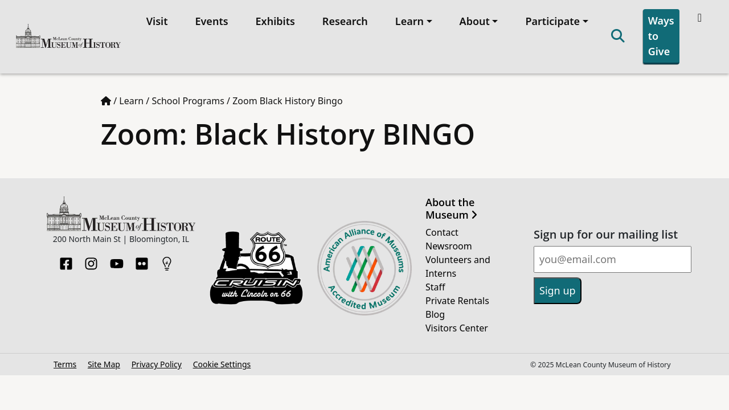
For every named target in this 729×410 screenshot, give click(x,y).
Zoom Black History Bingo (287, 101)
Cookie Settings (222, 364)
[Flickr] (142, 260)
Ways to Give (661, 36)
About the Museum (451, 208)
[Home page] (106, 101)
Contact (441, 232)
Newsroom (448, 246)
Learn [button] (409, 21)
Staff (435, 287)
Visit (157, 21)
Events (211, 21)
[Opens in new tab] (256, 267)
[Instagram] (91, 260)
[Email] (612, 259)
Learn (131, 101)
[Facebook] (66, 260)
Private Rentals (457, 300)
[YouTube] (117, 260)
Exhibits (275, 21)
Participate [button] (552, 21)
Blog (435, 314)
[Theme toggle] (701, 17)
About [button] (475, 21)
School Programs (187, 101)
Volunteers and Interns (457, 266)
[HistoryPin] (167, 260)
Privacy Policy (157, 364)
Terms (65, 364)
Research (345, 21)
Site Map (104, 364)
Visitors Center (456, 328)
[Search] (618, 36)
